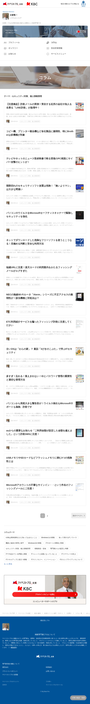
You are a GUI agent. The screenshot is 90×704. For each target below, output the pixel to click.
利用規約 (49, 667)
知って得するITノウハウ (68, 537)
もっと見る (8, 564)
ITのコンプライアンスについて (71, 559)
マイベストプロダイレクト (10, 681)
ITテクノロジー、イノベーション (43, 559)
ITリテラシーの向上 (68, 554)
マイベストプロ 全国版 (10, 675)
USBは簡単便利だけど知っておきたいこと (21, 537)
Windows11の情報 (48, 537)
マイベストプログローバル (54, 685)
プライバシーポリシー (10, 671)
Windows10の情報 (34, 543)
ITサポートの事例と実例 (54, 543)
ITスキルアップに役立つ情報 (16, 559)
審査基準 (13, 647)
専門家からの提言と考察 (59, 548)
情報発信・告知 (40, 548)
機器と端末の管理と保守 (15, 543)
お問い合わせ (50, 671)
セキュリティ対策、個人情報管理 (30, 121)
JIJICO (4, 685)
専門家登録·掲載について (11, 664)
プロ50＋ (49, 681)
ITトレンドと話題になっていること (44, 554)
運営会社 (5, 667)
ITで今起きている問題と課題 (16, 554)
